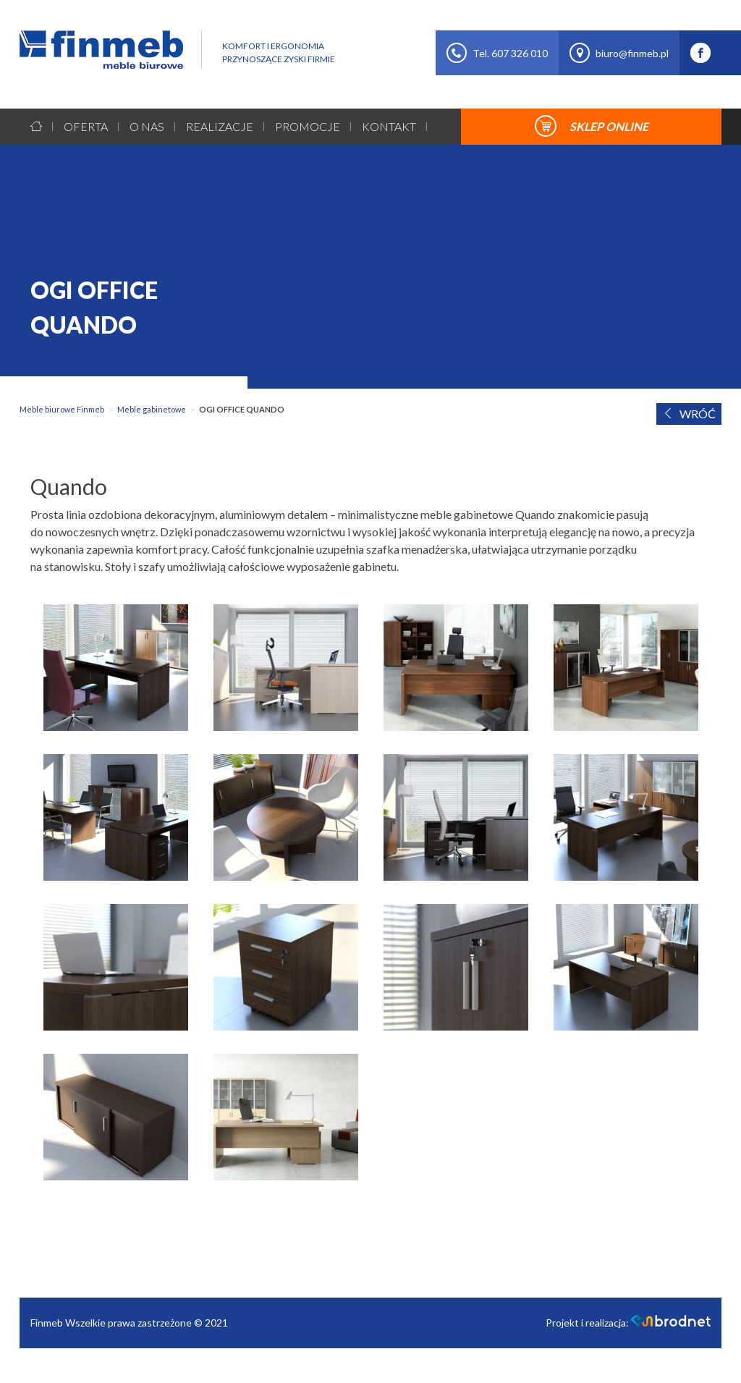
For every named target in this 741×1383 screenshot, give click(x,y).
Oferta (86, 126)
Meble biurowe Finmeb (62, 409)
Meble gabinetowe (151, 409)
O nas (147, 126)
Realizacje (219, 126)
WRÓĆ (689, 413)
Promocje (307, 126)
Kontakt (389, 126)
